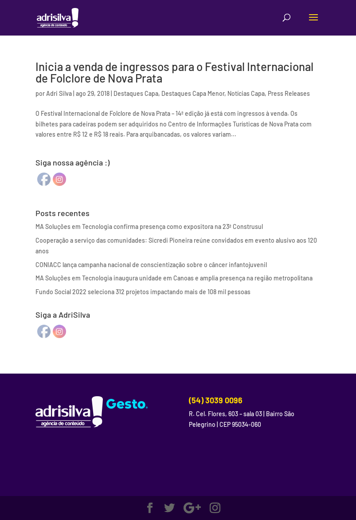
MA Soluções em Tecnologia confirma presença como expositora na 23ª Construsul (149, 226)
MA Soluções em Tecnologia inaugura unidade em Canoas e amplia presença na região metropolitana (174, 278)
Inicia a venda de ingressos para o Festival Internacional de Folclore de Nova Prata (174, 72)
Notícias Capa (246, 93)
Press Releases (289, 93)
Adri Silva (59, 93)
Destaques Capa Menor (192, 93)
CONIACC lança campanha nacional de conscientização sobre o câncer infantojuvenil (151, 264)
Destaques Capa (135, 93)
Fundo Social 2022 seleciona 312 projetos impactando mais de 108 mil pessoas (142, 291)
